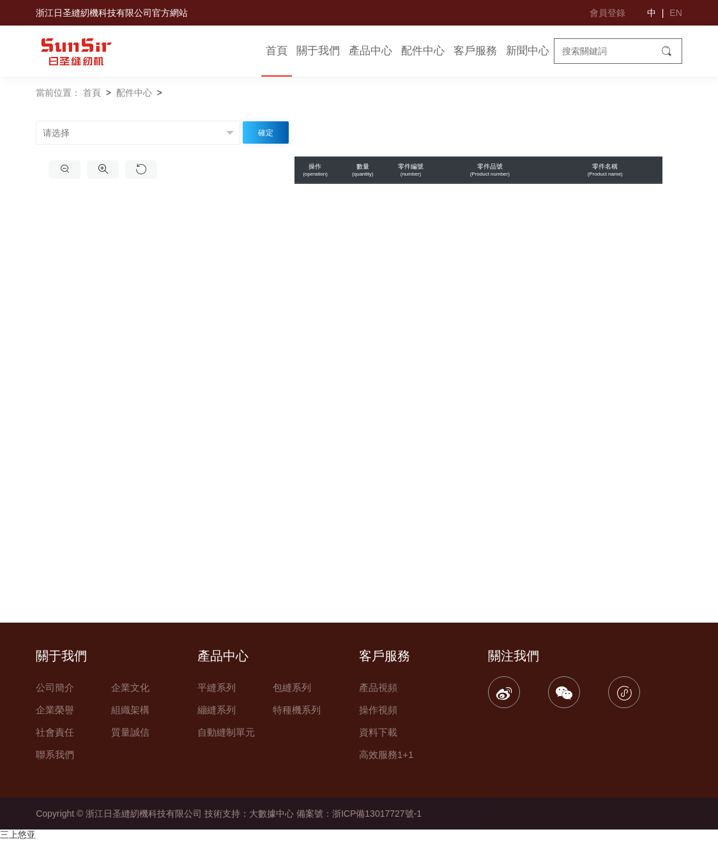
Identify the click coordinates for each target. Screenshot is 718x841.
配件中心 (423, 51)
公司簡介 (55, 687)
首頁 (276, 51)
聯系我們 (55, 754)
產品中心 (370, 51)
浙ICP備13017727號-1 (377, 813)
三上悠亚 (18, 835)
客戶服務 (475, 51)
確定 (265, 132)
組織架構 (130, 709)
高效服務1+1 (386, 754)
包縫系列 (292, 687)
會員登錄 (607, 13)
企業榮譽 (55, 709)
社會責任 (55, 732)
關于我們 (318, 51)
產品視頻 (378, 687)
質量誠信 (130, 732)
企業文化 (130, 687)
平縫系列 (216, 687)
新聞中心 (527, 51)
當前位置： (58, 92)
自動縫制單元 (226, 732)
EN (675, 13)
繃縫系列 (216, 709)
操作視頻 (378, 709)
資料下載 (378, 732)
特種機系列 (297, 709)
